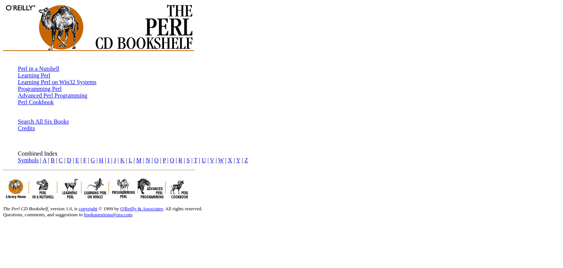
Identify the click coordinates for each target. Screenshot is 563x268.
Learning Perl (34, 75)
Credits (26, 128)
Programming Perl (40, 89)
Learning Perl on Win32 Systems (57, 82)
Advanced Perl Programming (52, 95)
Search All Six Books (43, 121)
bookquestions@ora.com (108, 214)
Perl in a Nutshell (38, 69)
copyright (88, 208)
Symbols (28, 160)
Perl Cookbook (36, 102)
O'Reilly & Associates (141, 208)
